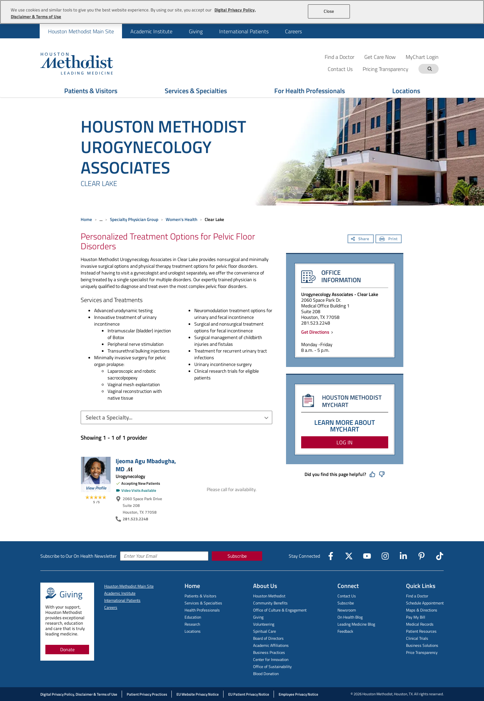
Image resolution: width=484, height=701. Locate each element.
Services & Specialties (203, 603)
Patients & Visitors (200, 596)
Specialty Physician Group (134, 219)
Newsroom (346, 610)
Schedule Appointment (425, 603)
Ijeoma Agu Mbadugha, (146, 465)
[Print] (388, 239)
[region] (242, 12)
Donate (67, 649)
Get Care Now (380, 57)
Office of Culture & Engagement (280, 610)
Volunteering (263, 624)
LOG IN (344, 442)
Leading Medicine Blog (356, 624)
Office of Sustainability (272, 666)
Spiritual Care (264, 631)
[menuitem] (81, 31)
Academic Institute (151, 31)
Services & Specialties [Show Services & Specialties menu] (196, 90)
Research (192, 624)
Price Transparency (422, 652)
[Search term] (429, 69)
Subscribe (237, 555)
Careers (293, 31)
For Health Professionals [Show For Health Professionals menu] (309, 90)
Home (86, 219)
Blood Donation (266, 673)
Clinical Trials (417, 638)
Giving (196, 31)
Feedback (345, 631)
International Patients (244, 31)
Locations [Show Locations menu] (406, 90)
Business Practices (269, 652)
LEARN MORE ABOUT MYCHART (344, 425)
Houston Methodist (269, 596)
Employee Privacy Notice (298, 694)
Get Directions (316, 331)
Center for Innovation (270, 659)
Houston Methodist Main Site (81, 31)
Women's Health (181, 219)
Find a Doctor (339, 57)
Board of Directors (268, 638)
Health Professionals (202, 610)
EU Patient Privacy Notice (248, 694)
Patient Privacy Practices (147, 694)
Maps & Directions (421, 610)
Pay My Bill (415, 617)
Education (193, 617)
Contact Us (346, 596)
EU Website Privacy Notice (197, 694)
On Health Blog (350, 617)
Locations (193, 631)
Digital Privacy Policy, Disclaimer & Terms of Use (78, 694)
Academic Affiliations (271, 645)
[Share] (361, 239)
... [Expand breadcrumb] (101, 219)
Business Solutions (422, 645)
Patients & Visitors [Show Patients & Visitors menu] (90, 90)
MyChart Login (422, 57)
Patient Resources (421, 631)
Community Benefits (270, 603)
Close (329, 11)
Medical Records (420, 624)
